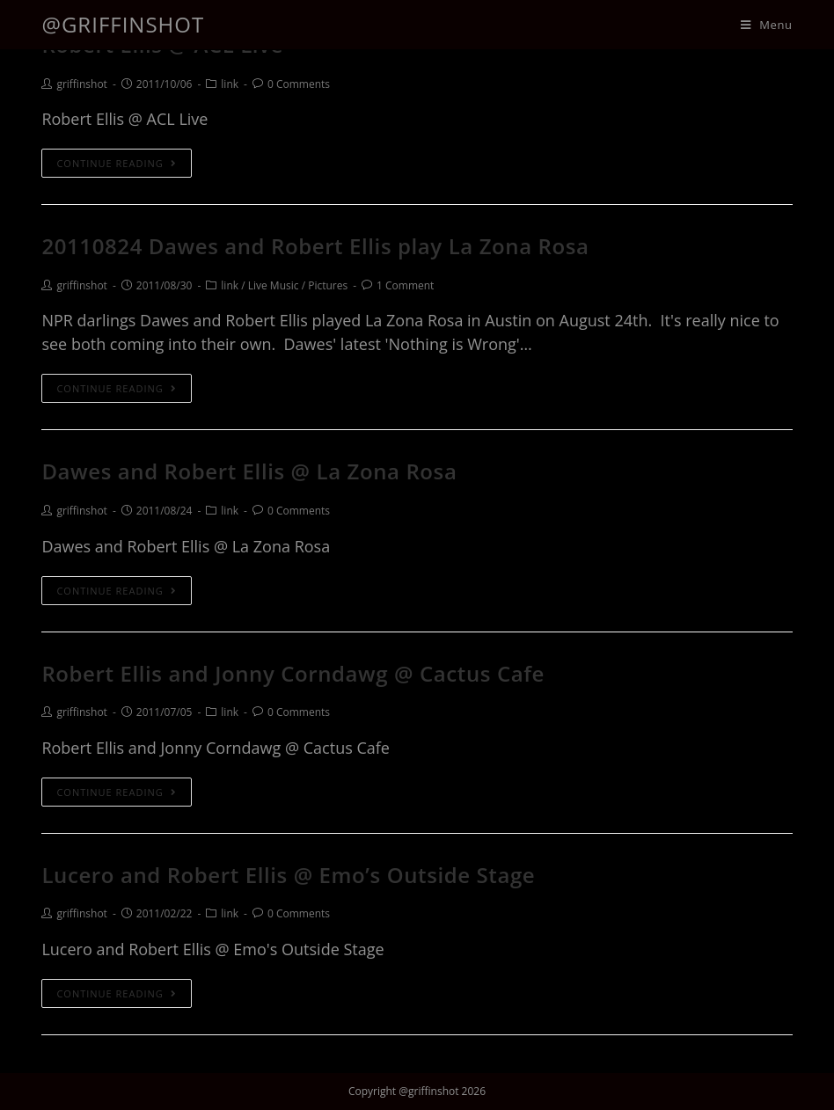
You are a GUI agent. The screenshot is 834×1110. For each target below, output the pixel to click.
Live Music (273, 285)
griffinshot (81, 84)
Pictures (328, 285)
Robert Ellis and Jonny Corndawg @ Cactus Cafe (293, 673)
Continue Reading (116, 163)
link (229, 84)
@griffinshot (122, 24)
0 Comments (298, 84)
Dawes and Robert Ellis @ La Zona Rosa (249, 471)
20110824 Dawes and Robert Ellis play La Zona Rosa (315, 245)
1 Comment (405, 285)
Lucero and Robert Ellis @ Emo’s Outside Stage (288, 874)
